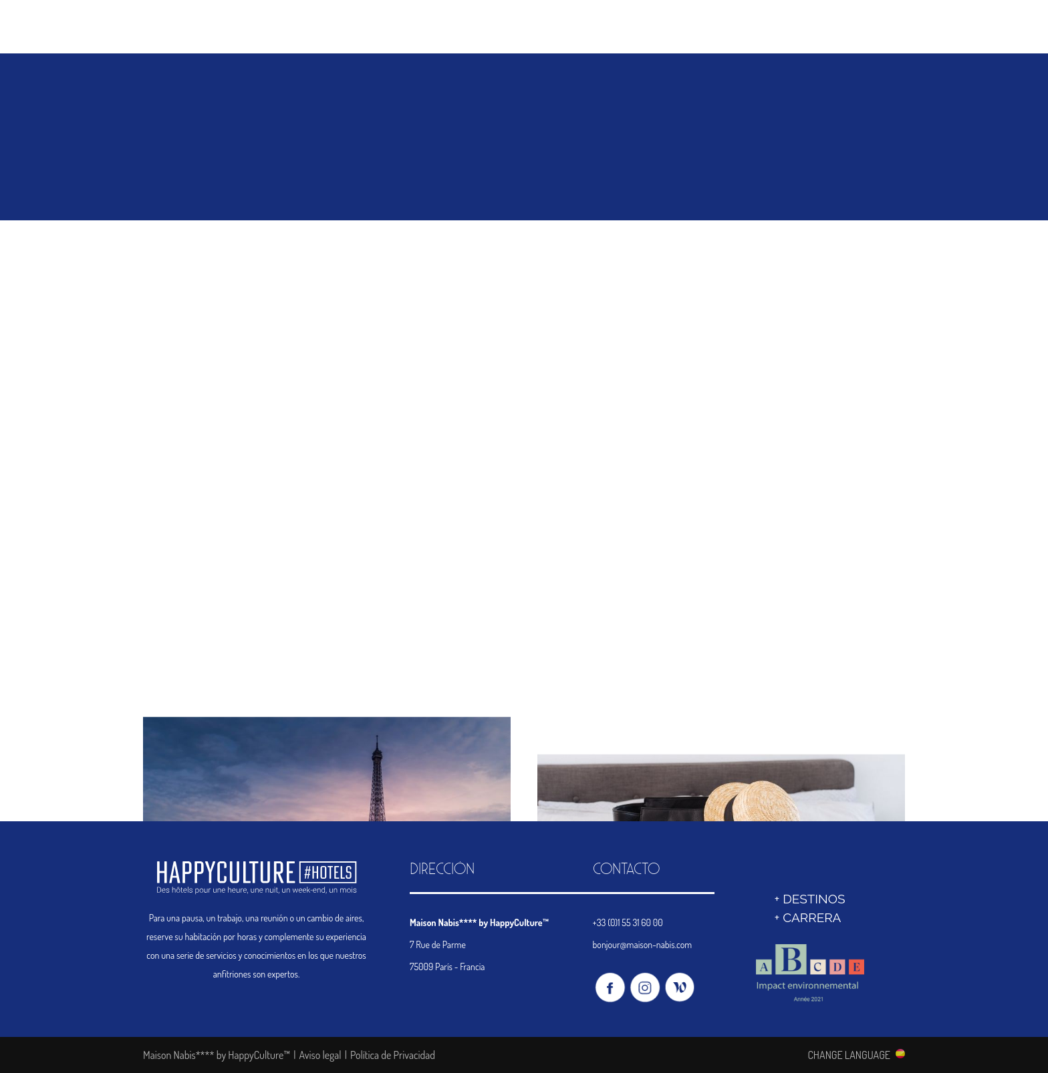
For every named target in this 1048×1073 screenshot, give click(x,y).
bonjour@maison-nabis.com (642, 944)
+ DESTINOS (809, 898)
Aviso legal (320, 1055)
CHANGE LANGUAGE (848, 1054)
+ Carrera (807, 917)
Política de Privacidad (392, 1055)
